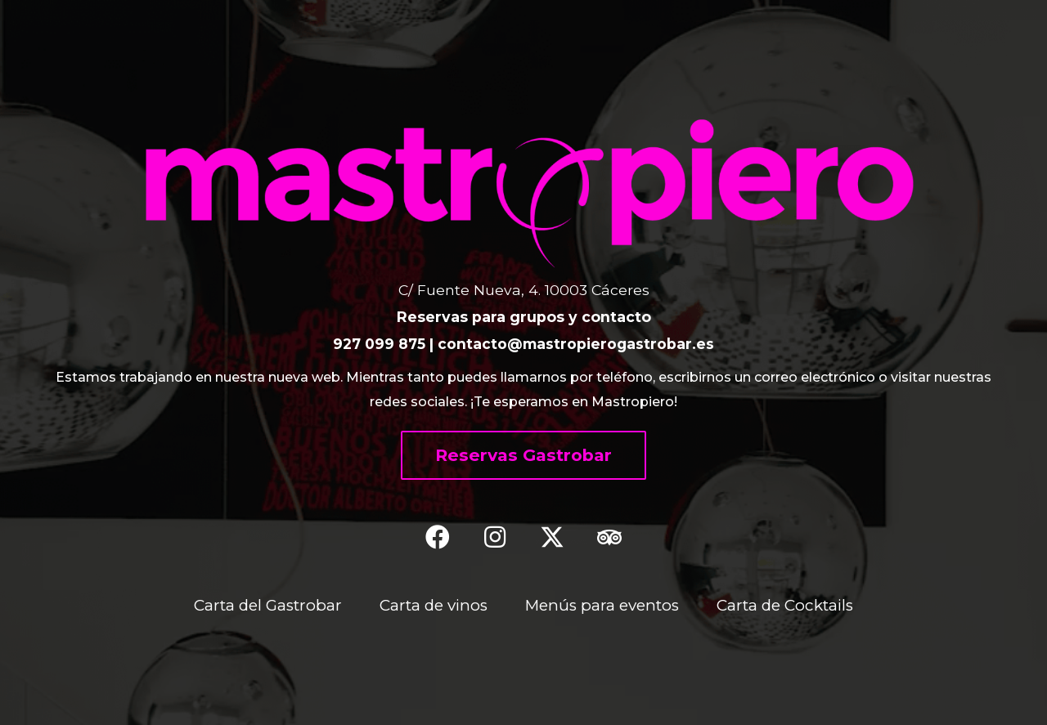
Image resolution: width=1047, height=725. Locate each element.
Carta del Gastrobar (264, 605)
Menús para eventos (603, 605)
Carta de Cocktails (788, 605)
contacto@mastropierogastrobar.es (577, 343)
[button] (523, 455)
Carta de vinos (432, 605)
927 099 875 (379, 343)
